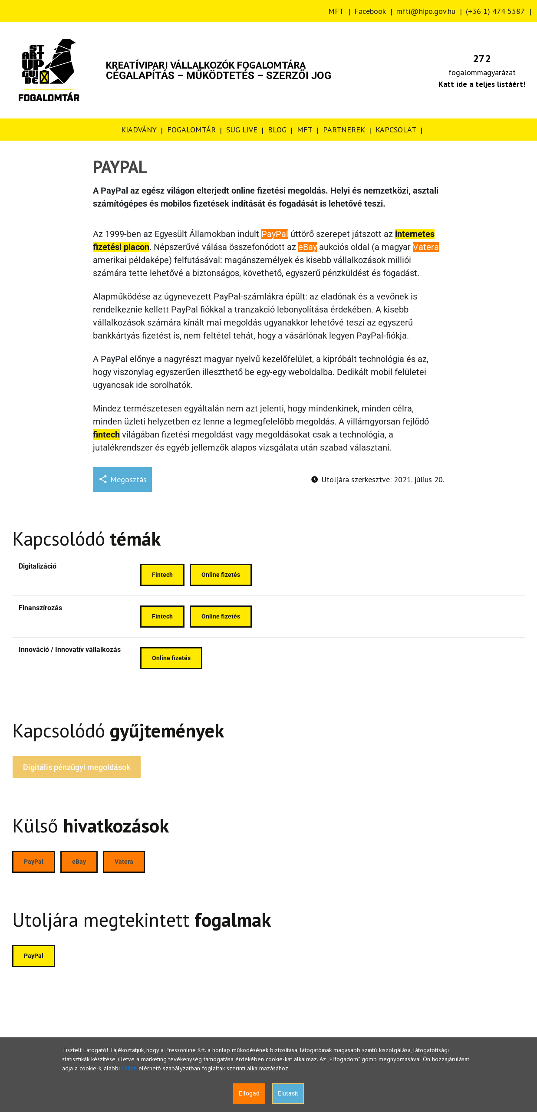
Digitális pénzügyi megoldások (76, 767)
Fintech (162, 574)
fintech (106, 434)
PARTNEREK (344, 130)
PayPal (274, 234)
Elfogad (249, 1093)
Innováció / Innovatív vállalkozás (70, 649)
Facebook (370, 11)
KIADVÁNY (139, 130)
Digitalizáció (37, 566)
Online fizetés (220, 574)
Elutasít (288, 1093)
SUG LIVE (241, 130)
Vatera (426, 247)
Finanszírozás (40, 608)
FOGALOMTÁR (191, 130)
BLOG (277, 130)
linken (129, 1068)
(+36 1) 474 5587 (495, 11)
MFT (336, 11)
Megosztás (122, 479)
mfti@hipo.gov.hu (425, 11)
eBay (307, 247)
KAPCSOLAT (396, 130)
